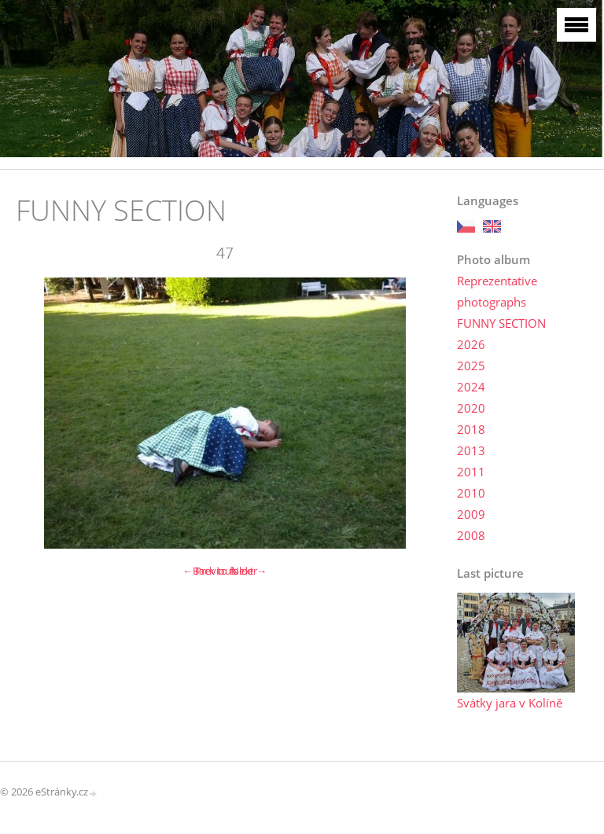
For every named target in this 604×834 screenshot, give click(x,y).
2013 (471, 450)
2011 (471, 471)
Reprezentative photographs (497, 291)
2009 (471, 514)
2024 (471, 387)
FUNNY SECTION (501, 323)
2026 (471, 344)
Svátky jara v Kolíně (509, 703)
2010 (471, 493)
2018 (471, 429)
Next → (249, 571)
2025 (471, 365)
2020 (471, 408)
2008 (471, 535)
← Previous (209, 571)
